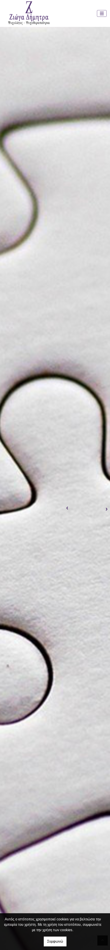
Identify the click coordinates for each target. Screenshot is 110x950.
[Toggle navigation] (102, 13)
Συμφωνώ (55, 941)
